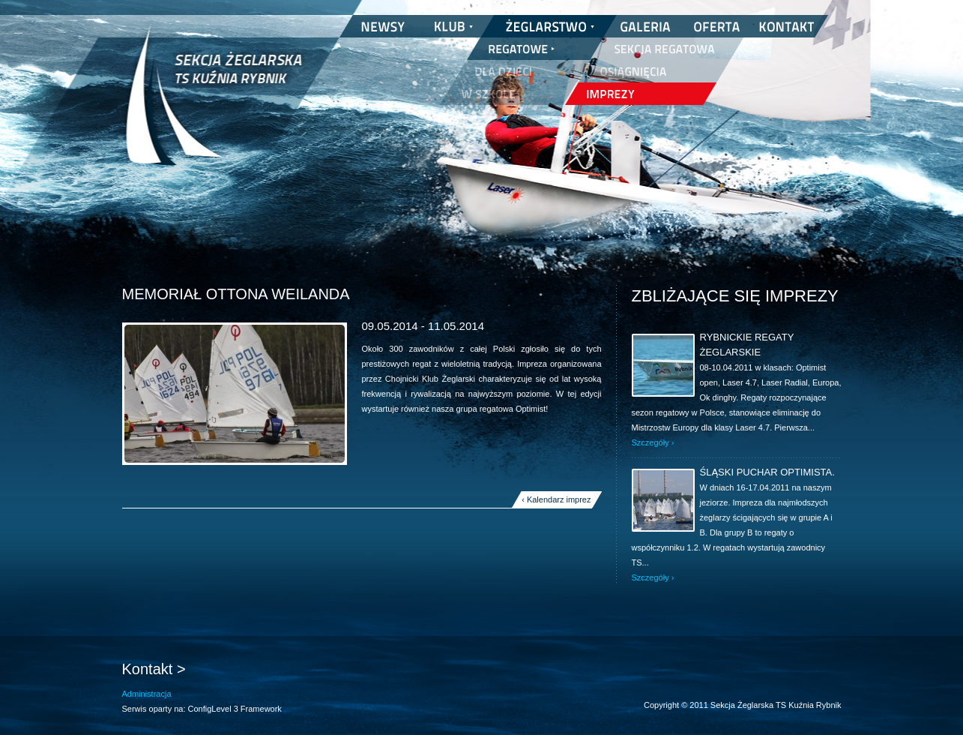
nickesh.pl (826, 720)
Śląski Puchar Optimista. (767, 472)
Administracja (147, 693)
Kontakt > (154, 669)
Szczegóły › (653, 442)
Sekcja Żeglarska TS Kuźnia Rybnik (214, 105)
